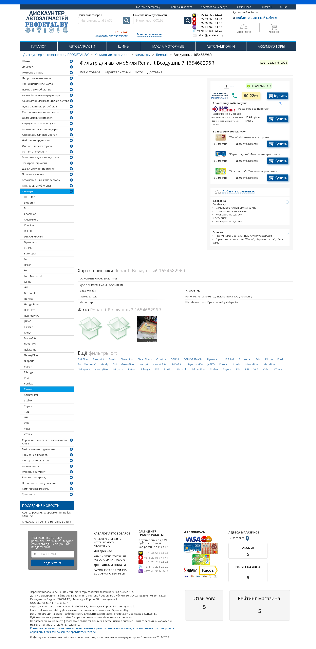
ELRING (28, 248)
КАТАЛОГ (38, 46)
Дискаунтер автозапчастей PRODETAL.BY (56, 55)
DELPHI (28, 231)
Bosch (27, 208)
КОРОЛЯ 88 (241, 538)
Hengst (28, 298)
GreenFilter (31, 293)
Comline (29, 225)
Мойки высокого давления (38, 449)
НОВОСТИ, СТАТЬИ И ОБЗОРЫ (110, 559)
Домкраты (28, 67)
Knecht (28, 332)
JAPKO (27, 321)
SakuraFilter (31, 395)
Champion (30, 214)
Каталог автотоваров (112, 55)
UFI (26, 417)
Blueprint (29, 202)
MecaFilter (30, 344)
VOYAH (28, 434)
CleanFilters (31, 219)
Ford (27, 270)
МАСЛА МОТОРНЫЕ (168, 46)
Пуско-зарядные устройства (39, 106)
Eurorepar (30, 253)
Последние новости (41, 505)
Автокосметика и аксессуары (40, 129)
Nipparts (29, 361)
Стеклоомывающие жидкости (40, 112)
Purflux (28, 383)
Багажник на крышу (34, 477)
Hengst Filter (31, 304)
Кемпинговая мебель (35, 488)
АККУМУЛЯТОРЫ (271, 46)
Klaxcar (28, 327)
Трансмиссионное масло (37, 84)
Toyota (28, 406)
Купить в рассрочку (148, 7)
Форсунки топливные (35, 460)
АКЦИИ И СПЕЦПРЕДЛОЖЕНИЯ (110, 556)
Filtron (28, 265)
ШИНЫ (124, 46)
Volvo (27, 429)
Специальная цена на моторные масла (46, 521)
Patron (28, 366)
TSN (26, 412)
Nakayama (30, 349)
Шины (26, 61)
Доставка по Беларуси (214, 7)
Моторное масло (32, 72)
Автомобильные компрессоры (41, 180)
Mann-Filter (31, 338)
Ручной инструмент (34, 151)
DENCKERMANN (33, 236)
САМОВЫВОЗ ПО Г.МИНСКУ (110, 570)
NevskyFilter (31, 355)
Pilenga (28, 372)
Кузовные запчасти (34, 472)
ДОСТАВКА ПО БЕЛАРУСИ (109, 573)
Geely (27, 282)
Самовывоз (244, 7)
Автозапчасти (30, 466)
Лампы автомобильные (37, 89)
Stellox (28, 400)
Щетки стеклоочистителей (38, 168)
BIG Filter (29, 197)
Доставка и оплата (180, 7)
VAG (26, 423)
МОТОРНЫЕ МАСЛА (104, 542)
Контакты (266, 7)
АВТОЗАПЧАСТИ (82, 46)
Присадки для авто (33, 174)
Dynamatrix (31, 242)
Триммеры (28, 494)
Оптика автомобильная (37, 185)
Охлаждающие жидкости (37, 118)
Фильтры (142, 55)
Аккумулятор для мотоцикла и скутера (45, 101)
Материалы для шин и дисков (40, 157)
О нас (283, 7)
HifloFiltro (29, 310)
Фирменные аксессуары (37, 146)
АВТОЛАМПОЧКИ (221, 46)
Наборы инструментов (36, 140)
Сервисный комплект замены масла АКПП (44, 441)
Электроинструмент (34, 163)
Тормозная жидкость (35, 455)
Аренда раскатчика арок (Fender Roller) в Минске (46, 514)
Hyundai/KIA (31, 315)
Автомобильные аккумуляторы (41, 95)
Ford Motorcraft (33, 276)
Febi (26, 259)
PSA (26, 378)
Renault (162, 55)
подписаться (52, 563)
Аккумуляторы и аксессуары (39, 123)
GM (26, 287)
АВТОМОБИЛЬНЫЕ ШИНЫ (107, 539)
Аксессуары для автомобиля (39, 135)
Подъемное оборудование (39, 483)
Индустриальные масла (36, 78)
